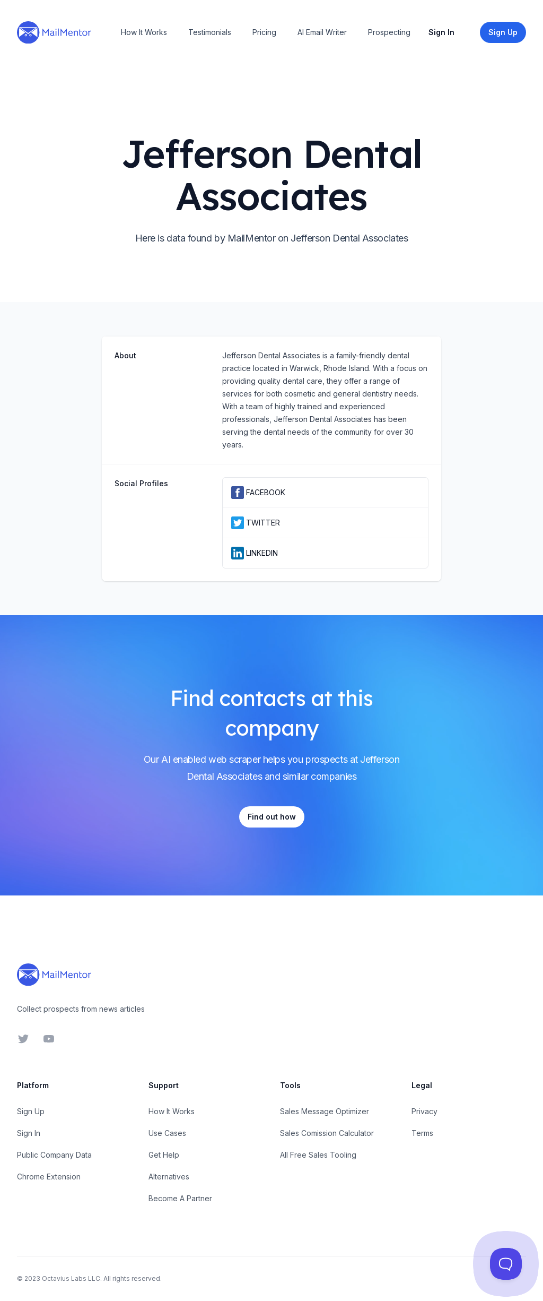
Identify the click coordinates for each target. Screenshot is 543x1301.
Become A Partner (180, 1198)
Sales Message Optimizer (324, 1111)
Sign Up (31, 1111)
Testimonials (209, 32)
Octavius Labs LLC (71, 1278)
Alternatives (168, 1176)
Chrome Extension (49, 1176)
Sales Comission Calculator (327, 1133)
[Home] (54, 32)
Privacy (424, 1111)
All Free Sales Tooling (318, 1154)
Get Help (163, 1154)
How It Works (144, 32)
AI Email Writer (322, 32)
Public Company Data (54, 1154)
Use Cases (167, 1133)
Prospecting (389, 32)
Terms (422, 1133)
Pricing (264, 32)
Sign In (441, 32)
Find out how (272, 816)
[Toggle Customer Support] (506, 1264)
